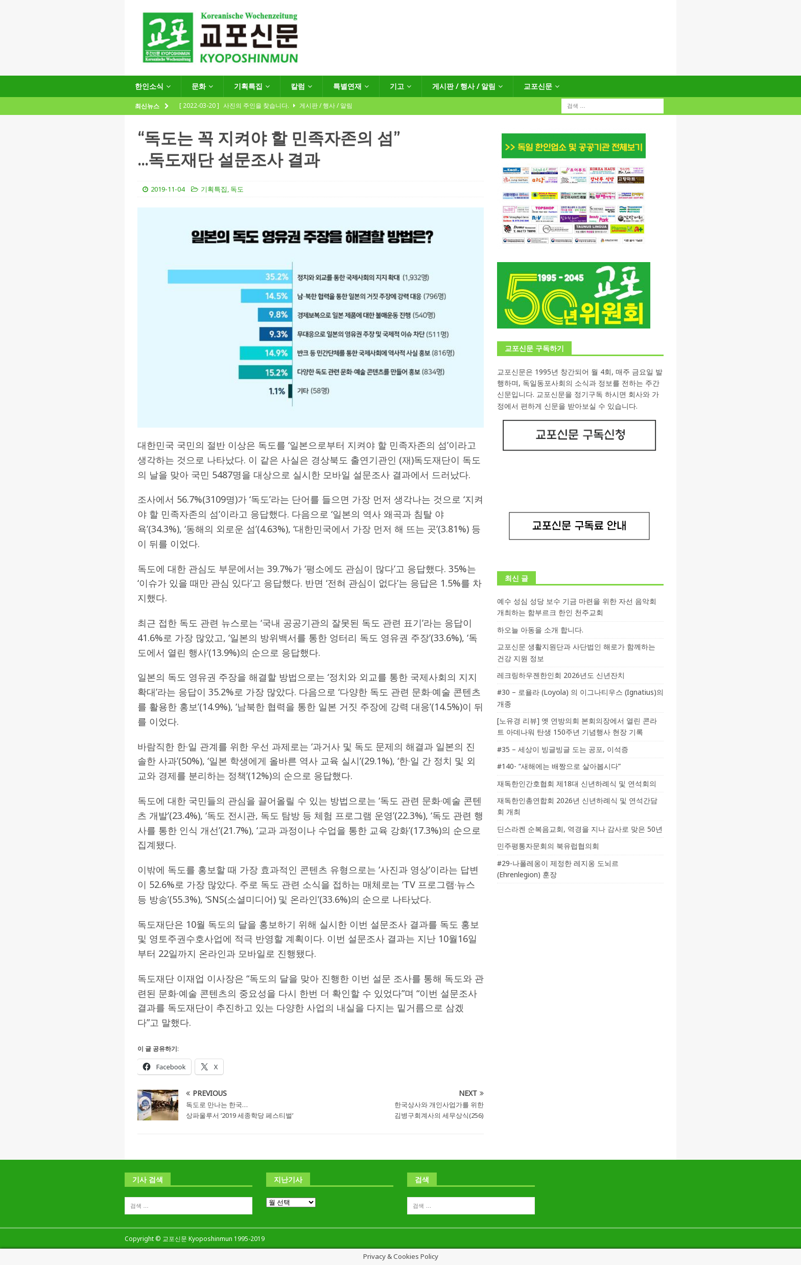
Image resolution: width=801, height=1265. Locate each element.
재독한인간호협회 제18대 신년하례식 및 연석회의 (576, 783)
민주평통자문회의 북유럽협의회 (548, 846)
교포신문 (538, 86)
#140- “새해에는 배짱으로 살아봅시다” (559, 766)
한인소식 (149, 86)
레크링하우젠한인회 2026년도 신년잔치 (561, 675)
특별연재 (347, 86)
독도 (237, 189)
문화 (199, 86)
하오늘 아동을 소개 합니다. (540, 630)
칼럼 (298, 86)
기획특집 (248, 86)
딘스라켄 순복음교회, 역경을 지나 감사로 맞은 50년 (580, 829)
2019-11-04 (167, 189)
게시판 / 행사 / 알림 (464, 86)
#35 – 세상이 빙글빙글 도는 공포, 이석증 (562, 749)
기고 (397, 86)
